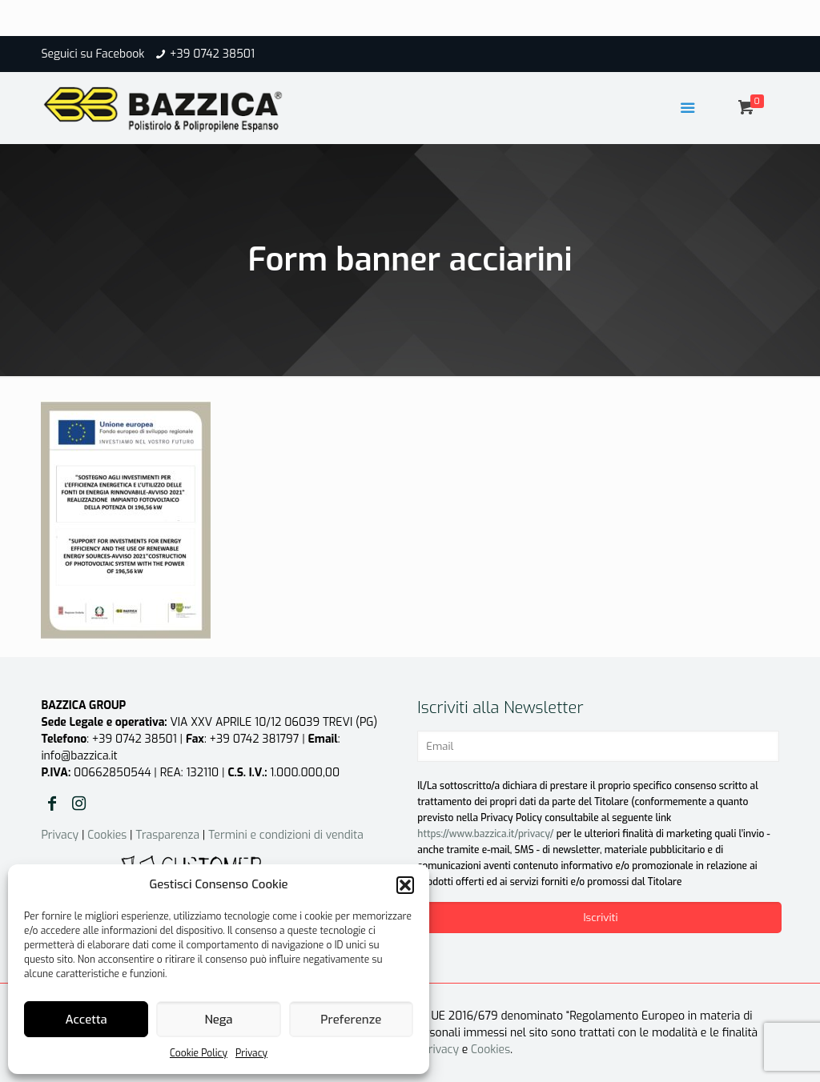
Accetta (86, 1020)
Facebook (119, 54)
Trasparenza (167, 835)
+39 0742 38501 (212, 54)
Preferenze (350, 1020)
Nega (218, 1020)
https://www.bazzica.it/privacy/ (485, 834)
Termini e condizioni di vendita (286, 835)
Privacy (251, 1053)
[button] (405, 885)
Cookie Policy (198, 1053)
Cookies (107, 835)
